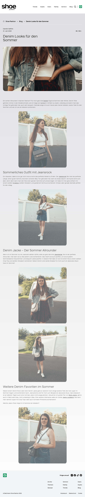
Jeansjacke (58, 254)
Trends (35, 7)
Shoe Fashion (11, 21)
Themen (50, 485)
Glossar (50, 488)
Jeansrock (62, 177)
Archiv (50, 482)
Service (64, 7)
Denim (45, 101)
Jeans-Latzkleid (68, 397)
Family (56, 7)
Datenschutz (72, 493)
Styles (42, 7)
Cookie (80, 493)
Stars (49, 7)
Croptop (16, 183)
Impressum (64, 493)
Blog (71, 7)
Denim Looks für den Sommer (37, 21)
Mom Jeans (73, 395)
